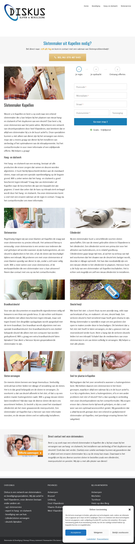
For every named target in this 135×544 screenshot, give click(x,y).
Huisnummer (83, 113)
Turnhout (95, 499)
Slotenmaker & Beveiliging (13, 540)
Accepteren (76, 532)
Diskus (7, 492)
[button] (129, 509)
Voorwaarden (47, 540)
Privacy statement (36, 540)
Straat (79, 104)
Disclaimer (57, 540)
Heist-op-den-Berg (100, 503)
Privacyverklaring (102, 539)
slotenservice (16, 507)
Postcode (81, 87)
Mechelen (95, 496)
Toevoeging (117, 113)
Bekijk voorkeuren (120, 532)
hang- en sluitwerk (22, 510)
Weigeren (98, 532)
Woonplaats (82, 95)
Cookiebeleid (91, 539)
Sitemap (26, 540)
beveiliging (10, 514)
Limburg (52, 499)
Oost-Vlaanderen (56, 503)
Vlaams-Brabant (55, 507)
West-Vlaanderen (56, 510)
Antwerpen (53, 492)
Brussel (51, 496)
